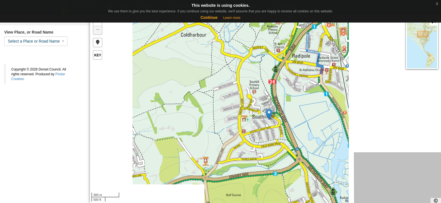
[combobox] (36, 41)
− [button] (98, 30)
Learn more (231, 18)
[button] (97, 42)
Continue (209, 17)
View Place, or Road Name (28, 32)
